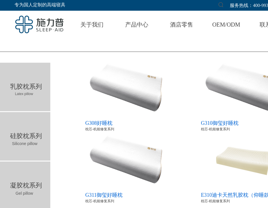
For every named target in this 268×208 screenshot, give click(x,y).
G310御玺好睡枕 (220, 123)
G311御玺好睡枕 (104, 195)
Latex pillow (24, 94)
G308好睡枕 (98, 123)
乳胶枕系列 (26, 86)
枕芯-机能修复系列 (99, 129)
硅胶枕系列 (26, 136)
